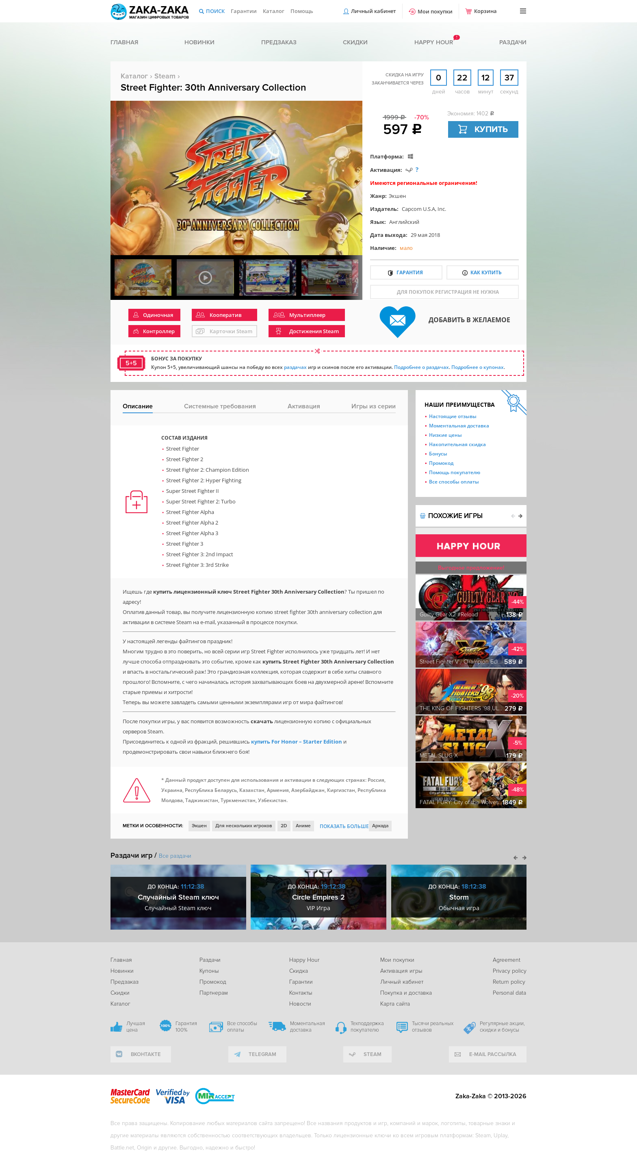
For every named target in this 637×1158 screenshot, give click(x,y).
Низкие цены (445, 435)
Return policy (509, 981)
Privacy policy (509, 970)
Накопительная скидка (457, 444)
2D (284, 826)
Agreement (506, 959)
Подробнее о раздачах (421, 367)
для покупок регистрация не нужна (448, 291)
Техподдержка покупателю (367, 1026)
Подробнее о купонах (477, 367)
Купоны (209, 970)
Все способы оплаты (454, 481)
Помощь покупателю (454, 472)
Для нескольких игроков (243, 826)
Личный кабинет (373, 11)
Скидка (298, 970)
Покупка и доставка (406, 992)
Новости (300, 1003)
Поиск (215, 11)
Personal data (509, 992)
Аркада (380, 826)
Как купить (486, 272)
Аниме (303, 826)
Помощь (301, 11)
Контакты (300, 992)
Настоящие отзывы (453, 416)
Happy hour (433, 42)
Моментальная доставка (459, 425)
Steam (165, 76)
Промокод (441, 463)
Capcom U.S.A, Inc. (424, 209)
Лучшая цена (135, 1026)
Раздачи (512, 42)
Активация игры (401, 970)
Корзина (485, 11)
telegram (262, 1054)
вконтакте (146, 1054)
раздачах (295, 367)
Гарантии (244, 11)
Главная (124, 42)
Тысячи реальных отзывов (432, 1026)
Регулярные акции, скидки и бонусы (502, 1026)
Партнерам (213, 992)
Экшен (397, 196)
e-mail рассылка (492, 1054)
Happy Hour (304, 959)
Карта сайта (395, 1003)
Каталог (273, 11)
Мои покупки (435, 11)
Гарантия (409, 272)
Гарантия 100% (186, 1026)
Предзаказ (279, 42)
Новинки (199, 42)
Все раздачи (175, 855)
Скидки (355, 42)
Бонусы (438, 453)
